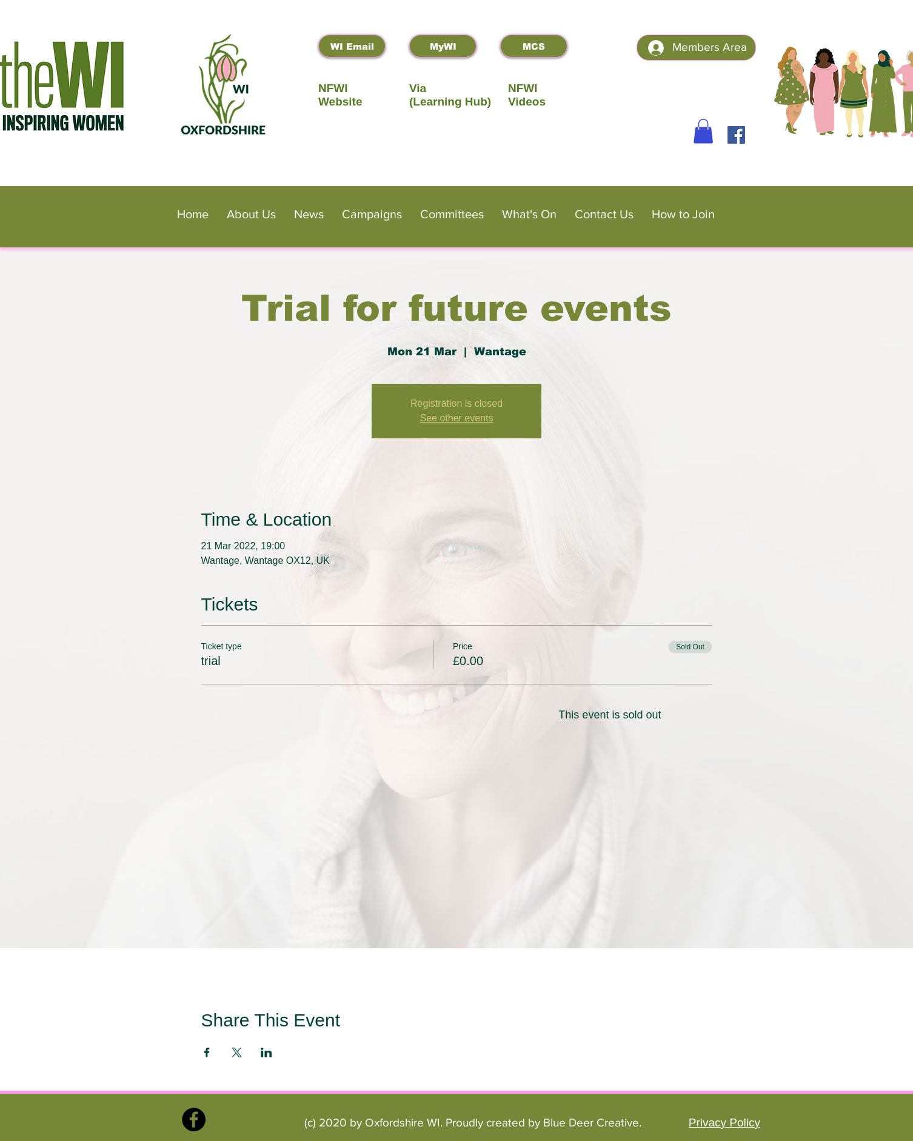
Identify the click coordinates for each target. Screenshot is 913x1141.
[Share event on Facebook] (207, 1052)
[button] (703, 131)
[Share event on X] (236, 1052)
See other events (456, 418)
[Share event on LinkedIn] (266, 1052)
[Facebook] (736, 135)
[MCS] (533, 46)
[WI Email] (352, 46)
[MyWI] (443, 46)
